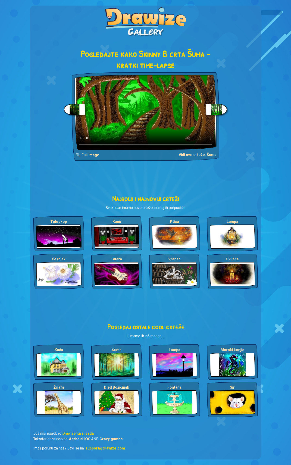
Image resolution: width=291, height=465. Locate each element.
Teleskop (58, 221)
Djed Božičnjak (116, 387)
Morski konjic (232, 350)
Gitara (116, 259)
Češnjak (59, 259)
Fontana (174, 387)
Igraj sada (85, 433)
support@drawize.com (105, 448)
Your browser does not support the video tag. (145, 112)
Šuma (117, 350)
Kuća (59, 350)
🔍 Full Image (87, 155)
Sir (232, 387)
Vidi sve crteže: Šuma (197, 155)
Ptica (174, 221)
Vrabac (174, 259)
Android (76, 439)
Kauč (117, 221)
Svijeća (232, 259)
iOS (87, 439)
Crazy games (111, 439)
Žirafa (58, 387)
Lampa (232, 221)
